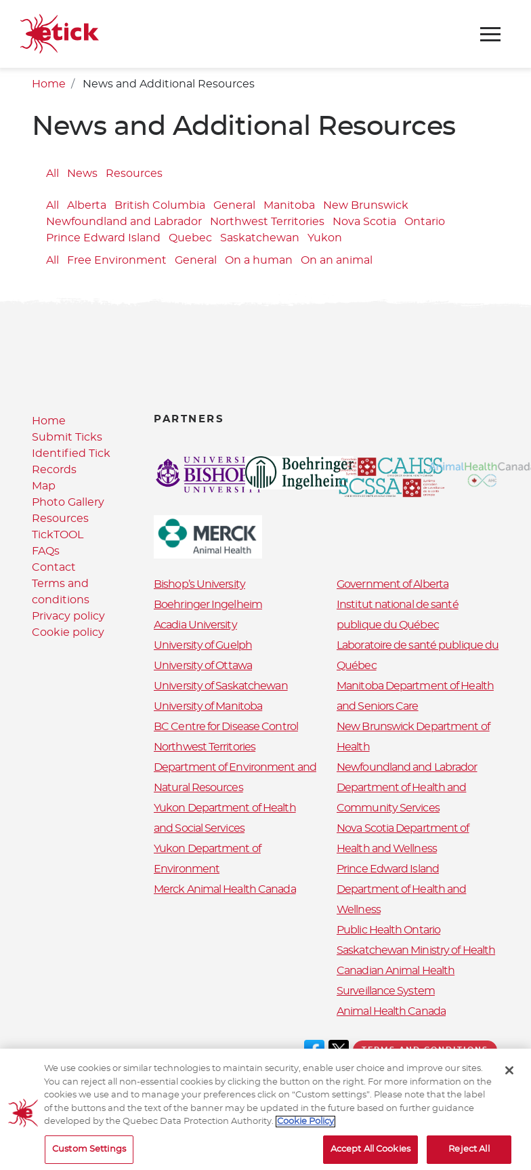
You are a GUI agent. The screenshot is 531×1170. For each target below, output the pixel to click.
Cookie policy (68, 632)
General (234, 205)
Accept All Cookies (370, 1155)
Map (44, 486)
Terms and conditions (425, 1049)
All (52, 173)
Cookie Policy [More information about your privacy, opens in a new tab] (305, 1127)
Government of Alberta (392, 584)
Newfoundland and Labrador (124, 221)
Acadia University (195, 625)
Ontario (424, 221)
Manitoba (289, 205)
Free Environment (117, 260)
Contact (54, 567)
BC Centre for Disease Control (226, 726)
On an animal (337, 260)
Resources (134, 173)
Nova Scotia (364, 221)
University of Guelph (203, 645)
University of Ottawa (203, 665)
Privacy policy (68, 616)
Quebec (190, 238)
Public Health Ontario (388, 930)
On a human (259, 260)
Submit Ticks (67, 437)
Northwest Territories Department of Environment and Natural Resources (235, 767)
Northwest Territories (267, 221)
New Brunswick (365, 205)
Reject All (468, 1155)
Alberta (86, 205)
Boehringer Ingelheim (208, 604)
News (82, 173)
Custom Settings (89, 1155)
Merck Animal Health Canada (225, 889)
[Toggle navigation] (490, 34)
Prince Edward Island (103, 238)
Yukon (324, 238)
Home (49, 84)
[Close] (509, 1076)
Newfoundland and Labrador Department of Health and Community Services (407, 787)
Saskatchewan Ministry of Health (416, 950)
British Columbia (159, 205)
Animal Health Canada (391, 1011)
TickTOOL (57, 534)
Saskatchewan (259, 238)
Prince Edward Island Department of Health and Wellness (401, 889)
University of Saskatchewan (221, 686)
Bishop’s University (199, 584)
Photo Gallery (68, 502)
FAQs (46, 551)
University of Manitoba (208, 706)
